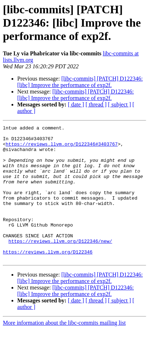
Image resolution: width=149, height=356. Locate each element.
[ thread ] (96, 104)
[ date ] (76, 104)
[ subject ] (119, 104)
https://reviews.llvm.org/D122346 (48, 277)
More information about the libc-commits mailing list (64, 350)
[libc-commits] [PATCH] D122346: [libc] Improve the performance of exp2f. (80, 82)
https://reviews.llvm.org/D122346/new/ (60, 264)
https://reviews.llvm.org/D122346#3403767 (62, 148)
